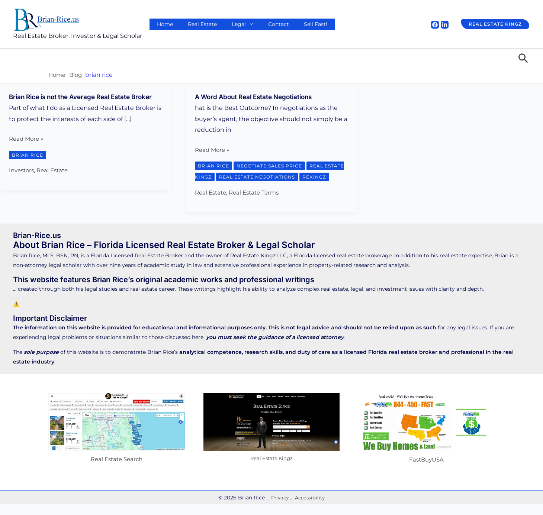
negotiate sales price (272, 166)
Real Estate (193, 24)
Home (161, 24)
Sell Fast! (289, 24)
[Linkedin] (445, 25)
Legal (224, 24)
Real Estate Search (116, 470)
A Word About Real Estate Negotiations (258, 97)
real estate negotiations (282, 177)
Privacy (278, 508)
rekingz (210, 188)
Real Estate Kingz (271, 469)
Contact (258, 24)
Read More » (27, 147)
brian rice (28, 163)
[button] (493, 24)
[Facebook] (435, 25)
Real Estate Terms (258, 203)
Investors (22, 179)
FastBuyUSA (426, 470)
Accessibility (311, 508)
